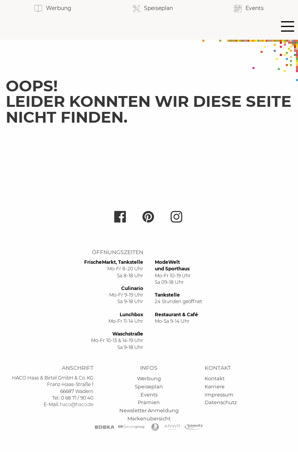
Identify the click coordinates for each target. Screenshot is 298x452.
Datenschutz (221, 402)
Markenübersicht (149, 418)
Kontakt (215, 378)
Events (149, 394)
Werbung (149, 378)
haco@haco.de (76, 404)
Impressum (219, 394)
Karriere (215, 386)
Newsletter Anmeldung (149, 410)
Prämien (149, 402)
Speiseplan (149, 386)
